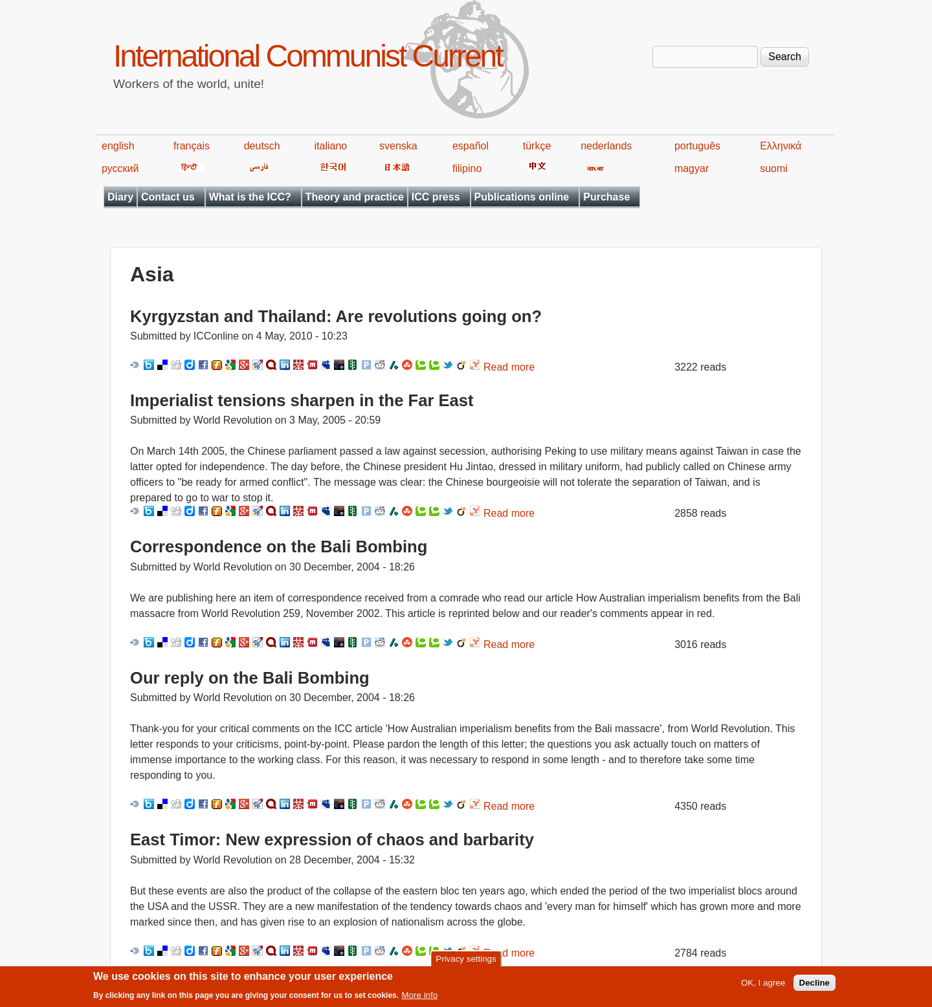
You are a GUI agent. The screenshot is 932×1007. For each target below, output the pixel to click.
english (118, 145)
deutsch (262, 145)
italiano (331, 145)
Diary (120, 196)
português (697, 145)
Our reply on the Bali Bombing (250, 678)
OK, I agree (763, 986)
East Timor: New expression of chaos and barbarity (332, 839)
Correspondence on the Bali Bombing (278, 546)
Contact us (168, 196)
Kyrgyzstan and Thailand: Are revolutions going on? (336, 316)
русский (120, 168)
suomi (774, 168)
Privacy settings (466, 963)
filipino (467, 168)
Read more (509, 367)
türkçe (537, 145)
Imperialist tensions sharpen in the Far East (302, 400)
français (191, 145)
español (470, 145)
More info (420, 999)
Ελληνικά (780, 145)
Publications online (522, 196)
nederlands (606, 145)
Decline (814, 986)
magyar (691, 168)
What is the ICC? (250, 196)
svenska (398, 145)
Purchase (606, 196)
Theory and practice (354, 196)
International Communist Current (307, 56)
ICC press (436, 196)
